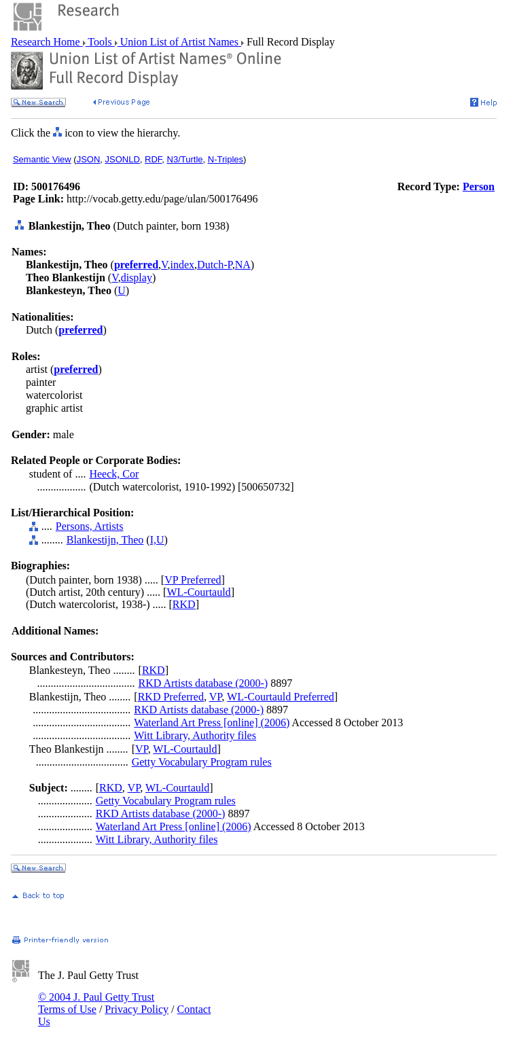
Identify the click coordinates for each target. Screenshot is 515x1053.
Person (479, 186)
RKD (184, 604)
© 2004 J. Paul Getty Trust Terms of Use (96, 1003)
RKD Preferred (171, 696)
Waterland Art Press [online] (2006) (211, 722)
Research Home (47, 42)
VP (215, 696)
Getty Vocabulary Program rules (202, 762)
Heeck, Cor (114, 474)
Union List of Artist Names (179, 42)
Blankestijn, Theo (105, 540)
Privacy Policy (136, 1009)
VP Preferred (192, 580)
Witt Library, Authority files (195, 735)
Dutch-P (214, 264)
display (136, 277)
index (183, 264)
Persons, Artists (90, 526)
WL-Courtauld (198, 592)
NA (243, 264)
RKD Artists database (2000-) (203, 683)
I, (153, 540)
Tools (100, 42)
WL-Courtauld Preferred (280, 696)
